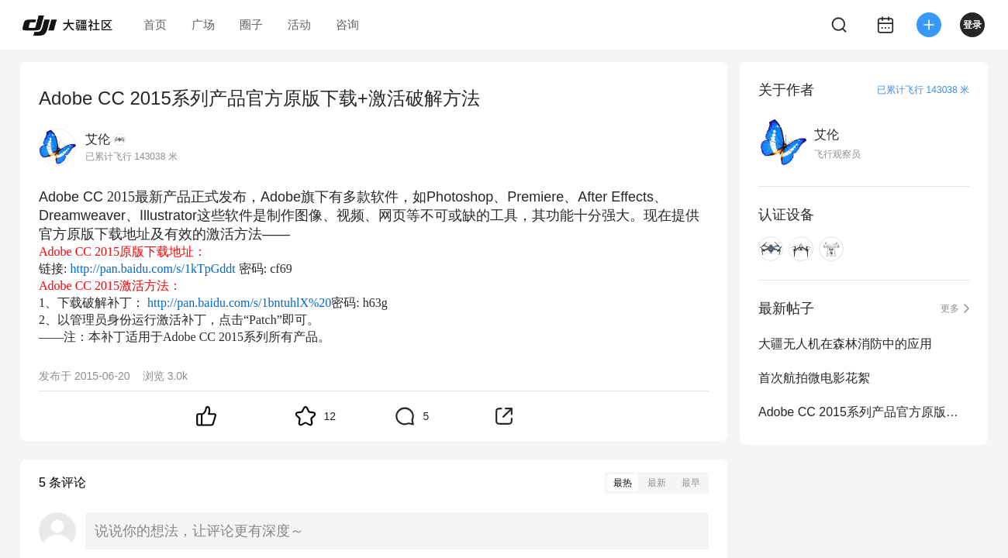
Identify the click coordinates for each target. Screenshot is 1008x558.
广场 (203, 24)
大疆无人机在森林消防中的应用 (845, 343)
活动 (299, 24)
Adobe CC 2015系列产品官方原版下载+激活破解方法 (863, 411)
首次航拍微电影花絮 (814, 377)
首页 (155, 24)
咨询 (347, 24)
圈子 (251, 24)
